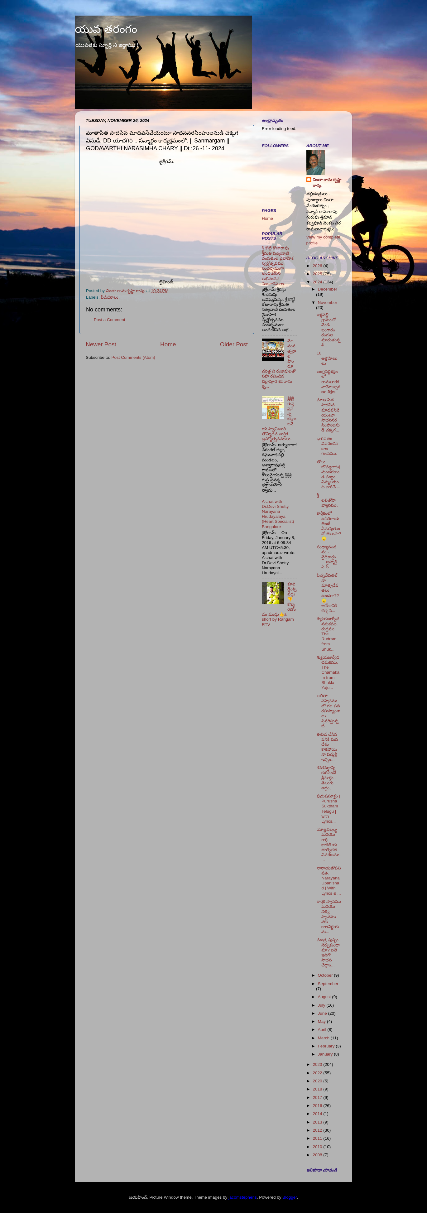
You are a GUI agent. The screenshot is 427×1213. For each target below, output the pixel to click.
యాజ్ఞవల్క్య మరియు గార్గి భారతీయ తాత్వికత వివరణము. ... (329, 844)
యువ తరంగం (106, 28)
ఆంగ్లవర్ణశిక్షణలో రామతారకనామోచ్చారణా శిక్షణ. (328, 381)
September (328, 983)
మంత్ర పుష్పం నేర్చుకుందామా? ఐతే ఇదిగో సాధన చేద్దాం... (328, 952)
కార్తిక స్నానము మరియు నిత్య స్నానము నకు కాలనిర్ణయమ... (329, 916)
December (327, 289)
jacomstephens (242, 1197)
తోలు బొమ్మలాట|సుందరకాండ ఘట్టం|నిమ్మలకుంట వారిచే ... (328, 474)
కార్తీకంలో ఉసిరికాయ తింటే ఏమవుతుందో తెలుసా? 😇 (329, 526)
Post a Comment (109, 319)
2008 (318, 1155)
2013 (318, 1122)
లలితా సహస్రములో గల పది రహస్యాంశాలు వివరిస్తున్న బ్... (328, 710)
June (323, 1013)
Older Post (234, 344)
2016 (318, 1105)
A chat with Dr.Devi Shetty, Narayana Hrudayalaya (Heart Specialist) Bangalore (278, 514)
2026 (318, 265)
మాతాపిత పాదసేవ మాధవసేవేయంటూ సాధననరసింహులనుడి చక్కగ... (328, 414)
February (327, 1046)
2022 (318, 1073)
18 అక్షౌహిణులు (327, 358)
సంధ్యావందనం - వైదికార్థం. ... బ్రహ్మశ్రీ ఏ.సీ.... (327, 557)
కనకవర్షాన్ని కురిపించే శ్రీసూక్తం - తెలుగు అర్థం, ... (326, 777)
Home (168, 344)
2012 (318, 1130)
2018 (318, 1089)
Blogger (289, 1197)
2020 (318, 1081)
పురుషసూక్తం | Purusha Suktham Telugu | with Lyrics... (328, 809)
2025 (318, 274)
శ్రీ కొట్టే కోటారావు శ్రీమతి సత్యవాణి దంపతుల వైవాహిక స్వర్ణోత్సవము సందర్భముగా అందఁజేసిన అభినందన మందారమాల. (278, 266)
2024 (318, 282)
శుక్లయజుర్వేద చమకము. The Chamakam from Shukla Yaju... (328, 672)
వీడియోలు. (110, 297)
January (326, 1054)
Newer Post (101, 344)
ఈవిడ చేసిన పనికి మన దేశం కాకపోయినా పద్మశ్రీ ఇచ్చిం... (327, 747)
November (327, 302)
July (322, 1005)
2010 (318, 1146)
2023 (318, 1064)
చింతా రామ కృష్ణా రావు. (327, 182)
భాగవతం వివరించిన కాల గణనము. (327, 446)
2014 (318, 1113)
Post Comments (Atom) (133, 357)
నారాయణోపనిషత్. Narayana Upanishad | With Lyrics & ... (329, 881)
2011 (318, 1138)
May (322, 1021)
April (323, 1029)
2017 (318, 1097)
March (324, 1038)
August (325, 996)
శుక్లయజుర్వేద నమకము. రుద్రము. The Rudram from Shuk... (328, 633)
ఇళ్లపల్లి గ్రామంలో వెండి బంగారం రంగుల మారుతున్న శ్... (328, 329)
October (326, 975)
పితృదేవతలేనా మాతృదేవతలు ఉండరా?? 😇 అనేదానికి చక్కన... (328, 593)
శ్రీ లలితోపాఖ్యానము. (327, 500)
